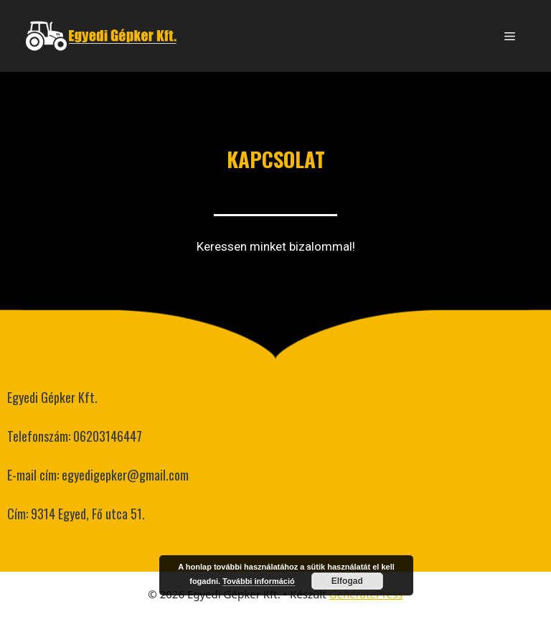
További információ (258, 581)
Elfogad (347, 581)
